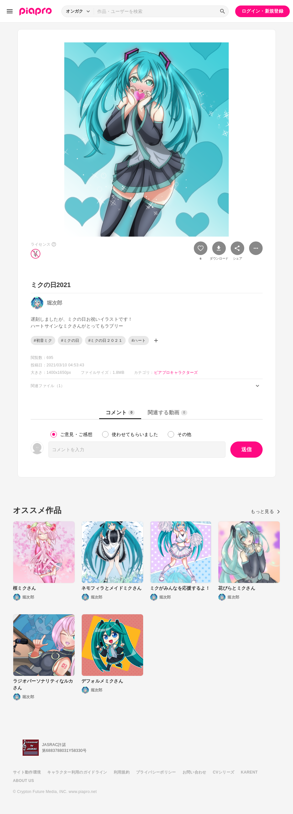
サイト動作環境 (27, 772)
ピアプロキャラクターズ (176, 372)
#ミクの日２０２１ (105, 340)
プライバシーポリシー (156, 772)
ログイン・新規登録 (262, 11)
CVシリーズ (224, 772)
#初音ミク (43, 340)
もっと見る (265, 511)
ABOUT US (23, 780)
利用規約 (122, 772)
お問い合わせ (194, 772)
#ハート (138, 340)
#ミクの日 (70, 340)
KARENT (249, 772)
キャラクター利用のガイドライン (77, 772)
